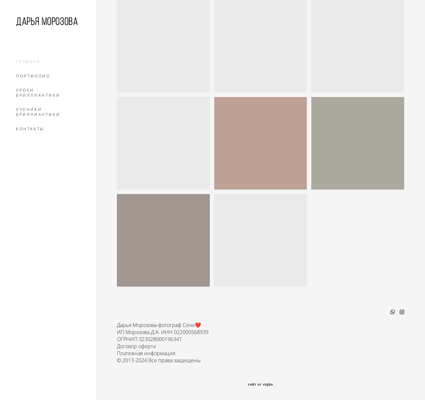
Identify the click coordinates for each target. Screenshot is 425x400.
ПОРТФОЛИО (33, 76)
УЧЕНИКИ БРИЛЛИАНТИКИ (38, 112)
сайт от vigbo (260, 384)
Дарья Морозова (47, 21)
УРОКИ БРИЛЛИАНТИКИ (38, 93)
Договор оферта (136, 346)
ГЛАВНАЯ (28, 61)
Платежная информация (146, 353)
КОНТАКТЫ (30, 129)
